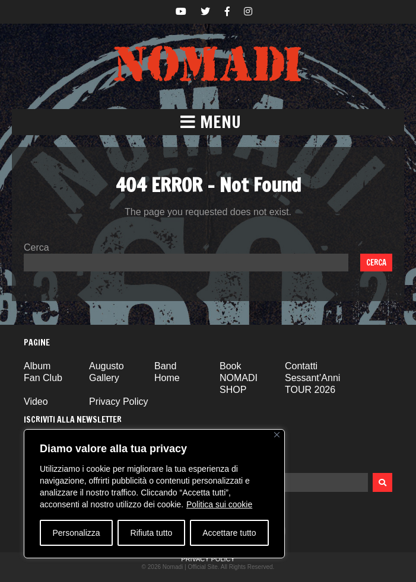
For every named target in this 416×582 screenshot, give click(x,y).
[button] (208, 122)
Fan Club (43, 378)
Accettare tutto (229, 533)
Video (36, 401)
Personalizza (76, 533)
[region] (154, 493)
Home (167, 378)
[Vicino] (277, 434)
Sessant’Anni (312, 378)
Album (37, 366)
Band (165, 366)
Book (230, 366)
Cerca (36, 247)
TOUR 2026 (310, 390)
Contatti (301, 366)
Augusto (106, 366)
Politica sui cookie (219, 504)
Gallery (104, 378)
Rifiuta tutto (152, 533)
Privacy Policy (118, 401)
